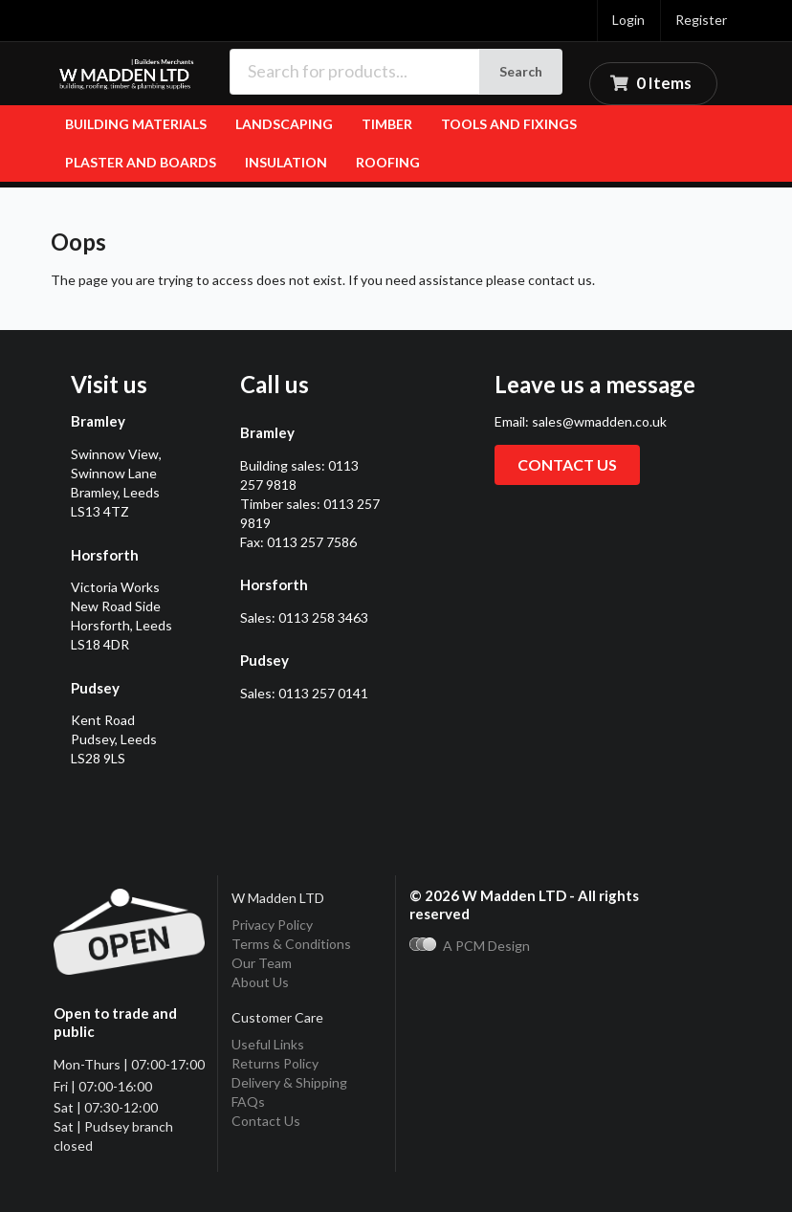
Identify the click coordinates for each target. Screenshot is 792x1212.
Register (701, 19)
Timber (387, 124)
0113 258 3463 (323, 617)
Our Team (261, 963)
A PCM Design (469, 945)
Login (628, 19)
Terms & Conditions (291, 944)
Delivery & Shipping (289, 1082)
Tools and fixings (509, 124)
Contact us (567, 464)
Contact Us (265, 1121)
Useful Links (267, 1044)
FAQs (248, 1101)
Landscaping (284, 124)
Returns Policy (275, 1063)
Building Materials (136, 124)
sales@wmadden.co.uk (599, 421)
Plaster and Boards (140, 162)
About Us (260, 982)
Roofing (388, 162)
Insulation (286, 162)
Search (520, 71)
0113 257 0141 (323, 693)
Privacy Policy (272, 924)
